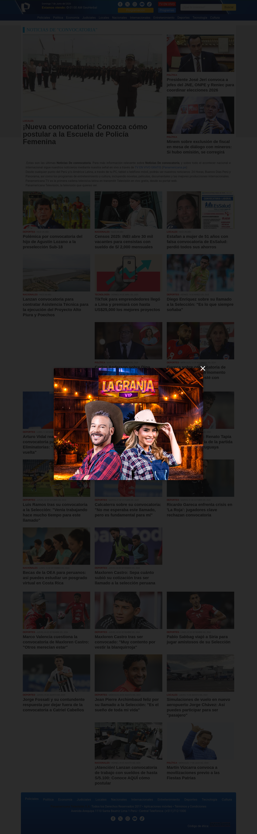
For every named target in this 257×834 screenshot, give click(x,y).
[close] (203, 368)
